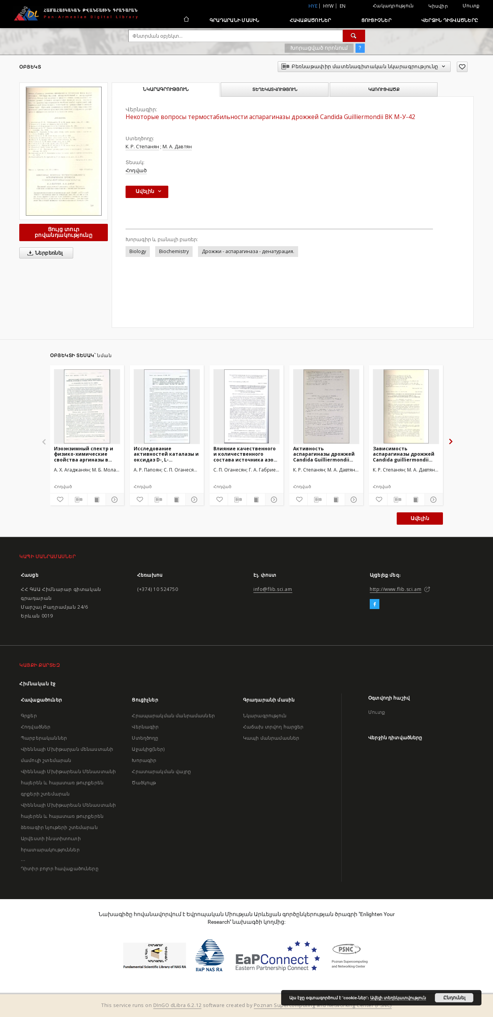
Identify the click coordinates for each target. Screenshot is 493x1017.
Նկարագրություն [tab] (166, 89)
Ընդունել (454, 997)
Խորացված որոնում (319, 48)
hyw (328, 5)
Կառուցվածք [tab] (383, 89)
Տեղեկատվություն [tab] (274, 89)
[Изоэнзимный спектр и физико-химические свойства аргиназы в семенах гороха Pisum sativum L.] (87, 406)
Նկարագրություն (265, 715)
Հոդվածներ (35, 726)
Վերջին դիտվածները (449, 20)
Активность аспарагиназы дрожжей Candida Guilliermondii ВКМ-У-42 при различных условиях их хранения (324, 454)
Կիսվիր (438, 6)
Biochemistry (174, 251)
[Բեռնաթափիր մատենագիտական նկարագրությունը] (78, 500)
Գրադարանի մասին (235, 20)
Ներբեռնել (43, 253)
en (343, 5)
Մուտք (471, 5)
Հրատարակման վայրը (161, 771)
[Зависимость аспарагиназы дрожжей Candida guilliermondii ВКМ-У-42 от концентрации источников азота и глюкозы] (406, 406)
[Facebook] (374, 604)
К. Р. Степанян (142, 146)
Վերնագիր (145, 726)
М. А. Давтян (177, 146)
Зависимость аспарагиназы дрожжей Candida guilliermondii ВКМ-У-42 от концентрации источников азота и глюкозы (403, 454)
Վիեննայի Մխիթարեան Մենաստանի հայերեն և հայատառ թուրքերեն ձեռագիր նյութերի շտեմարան (68, 816)
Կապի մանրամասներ (271, 738)
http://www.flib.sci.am (395, 589)
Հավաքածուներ (310, 20)
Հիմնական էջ (37, 683)
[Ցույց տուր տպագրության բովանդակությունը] (96, 500)
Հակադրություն (393, 5)
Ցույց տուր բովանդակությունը (63, 232)
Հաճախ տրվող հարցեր (273, 726)
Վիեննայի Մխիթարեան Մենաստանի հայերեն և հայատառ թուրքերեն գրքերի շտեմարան (68, 782)
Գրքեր (29, 715)
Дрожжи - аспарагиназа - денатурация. (248, 251)
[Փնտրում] (354, 36)
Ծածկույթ (144, 782)
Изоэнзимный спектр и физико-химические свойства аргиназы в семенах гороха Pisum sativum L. (83, 454)
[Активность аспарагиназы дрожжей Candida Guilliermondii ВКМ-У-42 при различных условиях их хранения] (326, 406)
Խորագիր (144, 760)
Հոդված (136, 170)
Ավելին (420, 518)
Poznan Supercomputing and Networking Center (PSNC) (323, 1005)
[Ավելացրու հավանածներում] (462, 67)
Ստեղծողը (145, 738)
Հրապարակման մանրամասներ (173, 715)
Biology (137, 251)
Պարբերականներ (44, 738)
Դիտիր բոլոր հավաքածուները (60, 868)
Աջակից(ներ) (148, 749)
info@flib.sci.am (272, 589)
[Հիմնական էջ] (186, 20)
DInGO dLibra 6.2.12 (177, 1005)
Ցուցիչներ (376, 20)
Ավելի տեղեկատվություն (398, 997)
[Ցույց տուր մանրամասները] (114, 500)
